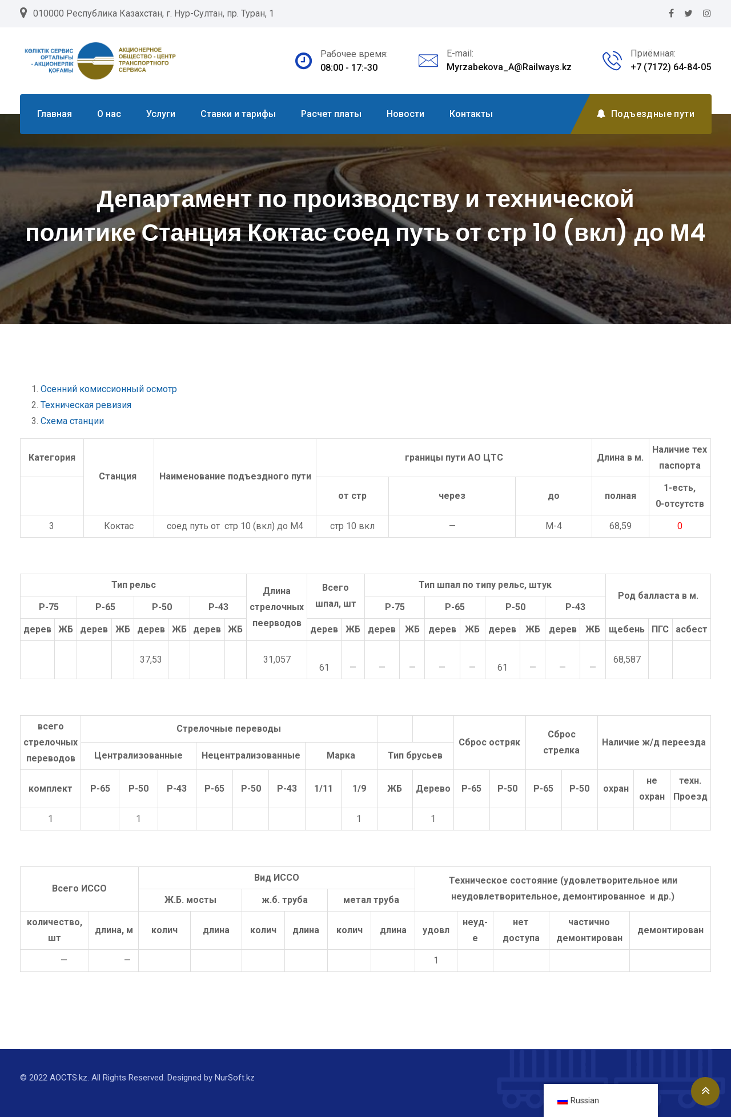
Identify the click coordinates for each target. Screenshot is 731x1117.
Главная (54, 113)
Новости (405, 113)
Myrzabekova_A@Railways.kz (509, 67)
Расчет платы (331, 113)
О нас (109, 113)
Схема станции (72, 421)
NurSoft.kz (235, 1077)
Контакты (471, 113)
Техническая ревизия (86, 405)
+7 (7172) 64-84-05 (670, 67)
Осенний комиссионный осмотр (109, 389)
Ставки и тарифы (238, 113)
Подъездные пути (645, 113)
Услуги (160, 113)
